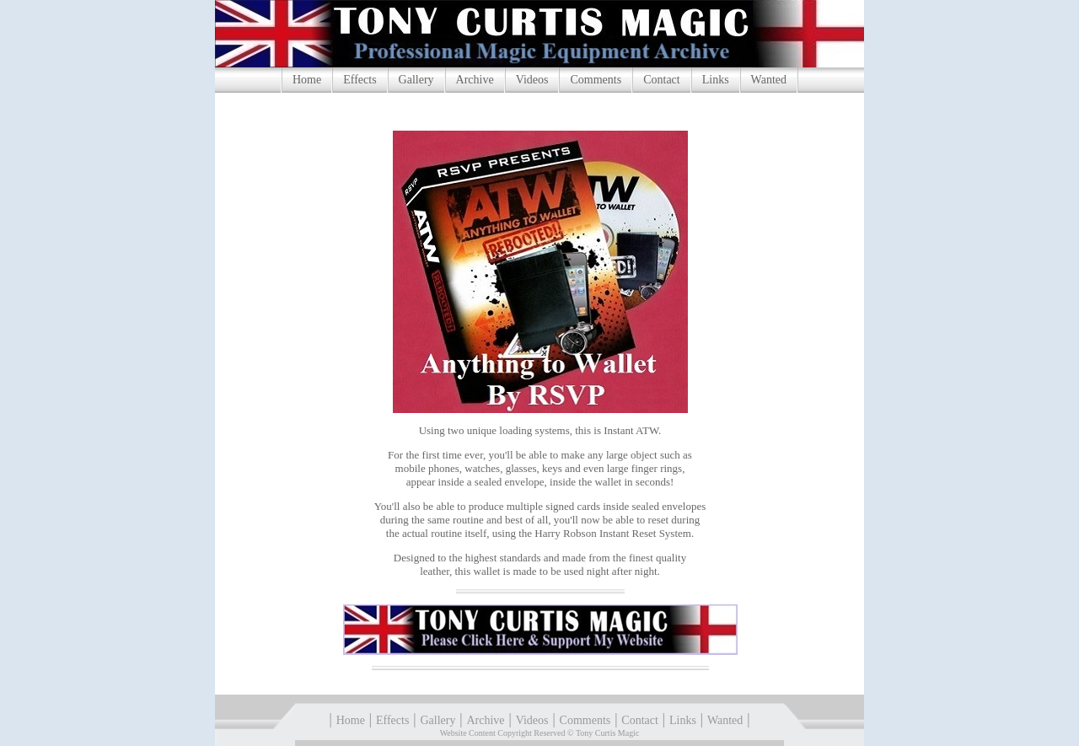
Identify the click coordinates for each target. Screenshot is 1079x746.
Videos (532, 79)
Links (715, 79)
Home (307, 79)
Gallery (416, 79)
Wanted (768, 79)
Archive (475, 79)
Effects (359, 79)
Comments (595, 79)
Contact (661, 79)
